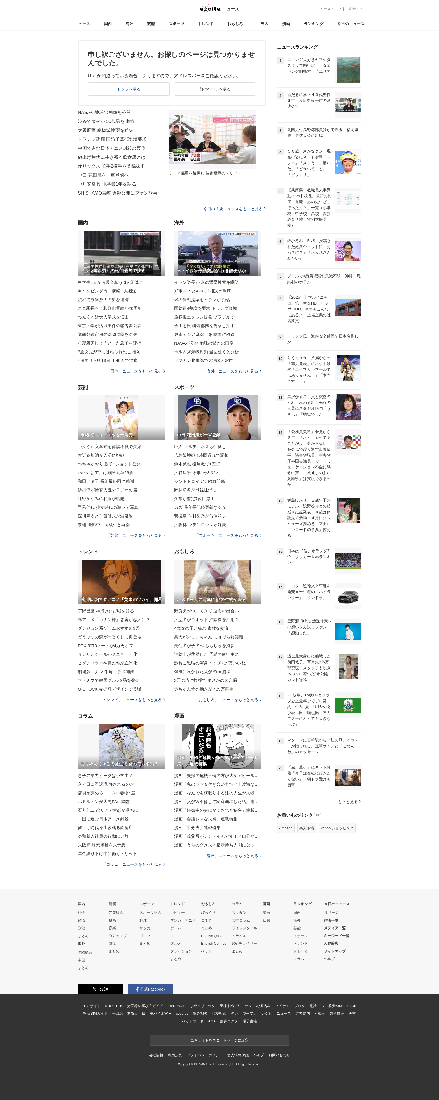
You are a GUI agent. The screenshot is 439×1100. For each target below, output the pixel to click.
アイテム (282, 1006)
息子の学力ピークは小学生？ (105, 775)
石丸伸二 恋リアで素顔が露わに (108, 810)
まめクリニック (202, 1006)
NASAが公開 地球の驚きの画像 (203, 343)
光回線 (117, 1013)
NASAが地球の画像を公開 (104, 112)
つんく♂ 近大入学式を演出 (103, 317)
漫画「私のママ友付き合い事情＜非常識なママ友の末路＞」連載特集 (217, 784)
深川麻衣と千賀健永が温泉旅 (105, 516)
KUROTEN (114, 1006)
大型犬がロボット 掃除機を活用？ (206, 619)
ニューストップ (329, 9)
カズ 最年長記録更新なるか (200, 507)
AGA (212, 1021)
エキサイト (354, 9)
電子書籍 (250, 1021)
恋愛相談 (219, 1013)
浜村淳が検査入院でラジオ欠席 (107, 490)
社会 (81, 913)
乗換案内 (302, 1013)
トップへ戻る (129, 89)
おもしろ (235, 24)
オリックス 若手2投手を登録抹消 (111, 166)
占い (234, 1013)
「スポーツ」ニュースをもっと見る (228, 535)
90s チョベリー (244, 943)
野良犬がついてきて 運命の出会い (206, 610)
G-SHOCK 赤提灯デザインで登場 (109, 689)
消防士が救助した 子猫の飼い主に (206, 654)
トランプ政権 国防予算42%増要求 (112, 139)
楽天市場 (306, 828)
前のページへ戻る (215, 89)
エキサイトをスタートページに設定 (219, 1040)
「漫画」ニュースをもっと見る (232, 855)
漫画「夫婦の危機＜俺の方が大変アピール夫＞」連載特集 (217, 775)
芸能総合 (116, 913)
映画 (112, 920)
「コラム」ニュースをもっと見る (133, 864)
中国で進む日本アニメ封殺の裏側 (112, 148)
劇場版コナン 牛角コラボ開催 (106, 671)
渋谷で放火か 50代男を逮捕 (106, 121)
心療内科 (263, 1006)
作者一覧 (331, 920)
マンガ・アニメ (183, 920)
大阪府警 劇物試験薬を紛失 (105, 130)
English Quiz (211, 936)
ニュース (82, 24)
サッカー (146, 928)
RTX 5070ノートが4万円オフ (105, 645)
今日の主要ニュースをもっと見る (234, 209)
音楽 (112, 928)
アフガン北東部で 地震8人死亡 (203, 360)
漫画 (286, 24)
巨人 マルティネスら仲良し (200, 446)
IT (172, 936)
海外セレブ (118, 936)
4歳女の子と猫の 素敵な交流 (201, 628)
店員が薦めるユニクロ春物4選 (106, 792)
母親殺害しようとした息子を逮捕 (109, 343)
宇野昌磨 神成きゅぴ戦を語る (106, 610)
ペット (206, 951)
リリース (331, 913)
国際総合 (85, 952)
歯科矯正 (337, 1013)
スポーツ (176, 24)
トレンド (206, 24)
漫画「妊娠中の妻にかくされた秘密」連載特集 (217, 810)
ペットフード (193, 1021)
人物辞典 (331, 943)
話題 (266, 920)
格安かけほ (136, 1013)
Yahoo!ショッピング (337, 828)
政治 (81, 928)
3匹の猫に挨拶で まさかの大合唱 (205, 680)
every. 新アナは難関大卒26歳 (105, 472)
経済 (81, 920)
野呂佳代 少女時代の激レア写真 (108, 507)
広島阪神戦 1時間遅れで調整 (201, 455)
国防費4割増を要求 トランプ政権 (205, 308)
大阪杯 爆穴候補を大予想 (102, 844)
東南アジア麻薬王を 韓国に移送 (204, 334)
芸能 (151, 24)
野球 (143, 920)
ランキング (313, 24)
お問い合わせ (279, 1055)
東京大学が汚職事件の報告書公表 (109, 325)
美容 (352, 1013)
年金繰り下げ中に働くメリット (107, 853)
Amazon (286, 828)
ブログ (299, 1006)
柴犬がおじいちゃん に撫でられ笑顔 (208, 637)
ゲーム (175, 928)
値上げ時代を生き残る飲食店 (105, 827)
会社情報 (156, 1055)
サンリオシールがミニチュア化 (107, 654)
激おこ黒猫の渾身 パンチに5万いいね (210, 663)
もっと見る (349, 801)
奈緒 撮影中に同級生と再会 (104, 524)
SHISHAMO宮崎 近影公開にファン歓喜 (117, 193)
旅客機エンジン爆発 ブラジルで (204, 317)
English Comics (213, 943)
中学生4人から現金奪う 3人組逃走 (110, 282)
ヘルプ (329, 959)
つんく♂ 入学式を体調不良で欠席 (109, 446)
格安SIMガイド (95, 1013)
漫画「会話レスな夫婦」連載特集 (206, 818)
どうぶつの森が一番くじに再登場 (109, 637)
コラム (262, 24)
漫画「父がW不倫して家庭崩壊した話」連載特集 (217, 801)
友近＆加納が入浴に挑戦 (101, 455)
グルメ (175, 943)
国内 (108, 24)
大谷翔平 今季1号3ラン (196, 472)
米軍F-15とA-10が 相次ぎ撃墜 (202, 291)
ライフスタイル (244, 928)
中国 (81, 960)
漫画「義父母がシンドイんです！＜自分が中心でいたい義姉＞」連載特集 (217, 836)
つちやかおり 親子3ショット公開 (109, 464)
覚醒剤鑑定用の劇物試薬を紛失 (107, 334)
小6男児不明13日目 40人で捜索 (107, 360)
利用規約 (175, 1055)
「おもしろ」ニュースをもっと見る (228, 700)
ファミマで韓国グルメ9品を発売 (108, 680)
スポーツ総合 (150, 913)
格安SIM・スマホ (342, 1006)
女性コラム (241, 920)
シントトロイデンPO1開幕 (199, 481)
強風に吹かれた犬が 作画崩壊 (202, 671)
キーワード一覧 (336, 936)
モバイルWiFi (160, 1013)
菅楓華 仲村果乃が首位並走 (200, 516)
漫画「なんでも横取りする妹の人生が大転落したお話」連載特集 (217, 792)
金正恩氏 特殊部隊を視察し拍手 (204, 325)
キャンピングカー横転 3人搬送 (107, 291)
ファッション (181, 951)
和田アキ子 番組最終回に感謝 (106, 481)
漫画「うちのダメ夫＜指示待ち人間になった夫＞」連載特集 (217, 844)
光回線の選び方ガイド (145, 1006)
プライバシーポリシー (205, 1055)
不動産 (319, 1013)
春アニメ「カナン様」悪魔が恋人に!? (113, 619)
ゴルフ (144, 936)
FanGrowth (176, 1006)
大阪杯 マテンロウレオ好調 (200, 524)
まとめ (83, 936)
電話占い (316, 1006)
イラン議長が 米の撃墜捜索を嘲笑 (206, 282)
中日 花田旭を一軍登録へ (103, 175)
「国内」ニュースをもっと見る (135, 371)
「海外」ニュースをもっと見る (232, 371)
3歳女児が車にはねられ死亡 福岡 (109, 351)
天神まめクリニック (236, 1006)
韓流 (112, 943)
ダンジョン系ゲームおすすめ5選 (108, 628)
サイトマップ (335, 951)
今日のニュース (351, 24)
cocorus (182, 1013)
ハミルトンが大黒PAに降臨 (104, 801)
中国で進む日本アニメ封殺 (103, 818)
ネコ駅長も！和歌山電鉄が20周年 (110, 308)
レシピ (266, 1013)
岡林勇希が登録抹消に (195, 490)
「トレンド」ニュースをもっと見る (132, 700)
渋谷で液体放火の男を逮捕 (103, 299)
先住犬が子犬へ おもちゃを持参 (204, 645)
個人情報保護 (238, 1055)
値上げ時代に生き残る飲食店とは (112, 157)
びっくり (208, 913)
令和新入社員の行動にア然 (103, 836)
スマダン (239, 913)
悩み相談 (200, 1013)
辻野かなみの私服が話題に (103, 498)
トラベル (239, 936)
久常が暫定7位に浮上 (194, 498)
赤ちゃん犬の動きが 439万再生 (203, 689)
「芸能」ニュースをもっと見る (135, 535)
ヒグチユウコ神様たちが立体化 (107, 663)
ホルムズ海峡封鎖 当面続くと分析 (206, 351)
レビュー (177, 913)
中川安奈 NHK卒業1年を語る (107, 184)
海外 (129, 24)
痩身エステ (229, 1021)
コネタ (206, 920)
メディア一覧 (335, 928)
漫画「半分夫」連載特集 (197, 827)
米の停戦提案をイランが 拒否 (202, 299)
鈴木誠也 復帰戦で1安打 (197, 464)
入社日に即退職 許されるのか (106, 784)
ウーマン (249, 1013)
